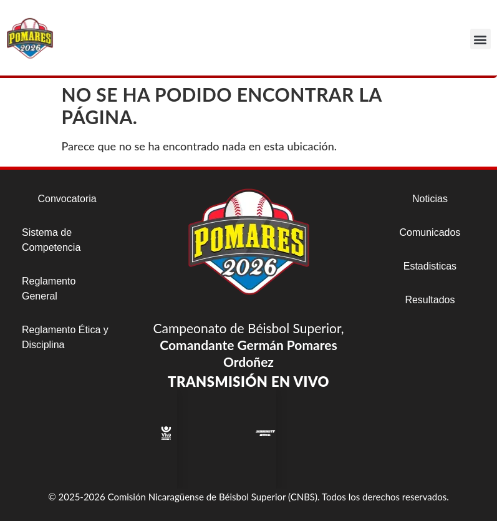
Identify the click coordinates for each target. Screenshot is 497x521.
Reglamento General (48, 288)
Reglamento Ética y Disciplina (65, 337)
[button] (480, 39)
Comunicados (430, 232)
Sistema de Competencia (51, 240)
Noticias (430, 198)
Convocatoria (66, 198)
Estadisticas (429, 266)
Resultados (430, 300)
